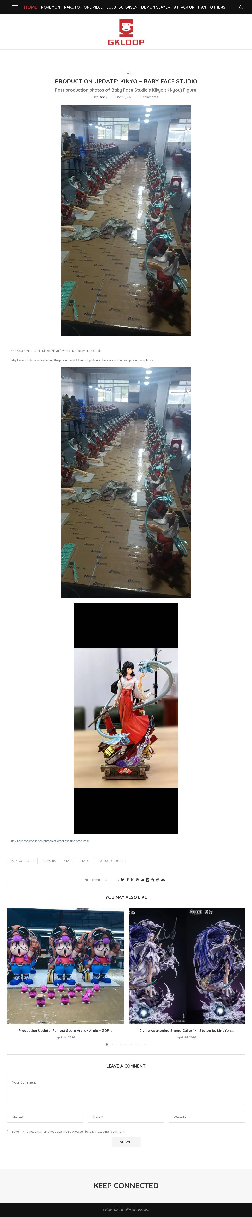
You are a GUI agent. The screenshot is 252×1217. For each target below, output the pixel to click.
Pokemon (50, 7)
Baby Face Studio (22, 861)
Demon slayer (155, 7)
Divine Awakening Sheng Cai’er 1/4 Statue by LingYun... (186, 1031)
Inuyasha (49, 861)
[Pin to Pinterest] (137, 880)
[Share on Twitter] (132, 880)
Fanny (103, 97)
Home (30, 7)
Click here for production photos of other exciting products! (49, 841)
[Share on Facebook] (128, 880)
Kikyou (85, 861)
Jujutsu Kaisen (121, 7)
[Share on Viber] (157, 880)
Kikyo (68, 861)
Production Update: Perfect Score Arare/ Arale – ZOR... (65, 1031)
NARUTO (72, 7)
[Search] (242, 7)
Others (217, 7)
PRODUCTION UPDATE (112, 861)
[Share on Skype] (152, 880)
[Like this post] (122, 880)
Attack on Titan (190, 7)
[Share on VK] (142, 880)
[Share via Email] (163, 880)
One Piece (93, 7)
